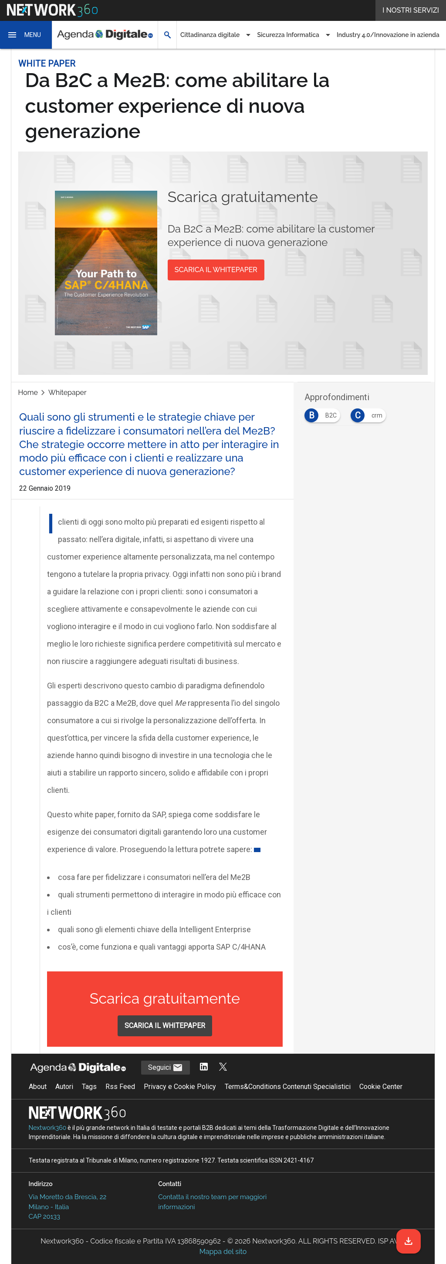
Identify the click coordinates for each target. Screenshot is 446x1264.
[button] (26, 35)
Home (28, 392)
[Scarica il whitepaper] (408, 1241)
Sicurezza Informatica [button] (288, 34)
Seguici (165, 1067)
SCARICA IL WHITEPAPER (216, 270)
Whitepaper (67, 392)
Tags (89, 1086)
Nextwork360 (48, 1127)
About (38, 1086)
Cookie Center (380, 1086)
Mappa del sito (223, 1251)
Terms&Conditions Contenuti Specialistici (288, 1086)
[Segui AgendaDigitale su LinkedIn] (204, 1067)
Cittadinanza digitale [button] (210, 34)
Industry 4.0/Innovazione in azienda (388, 34)
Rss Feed (120, 1086)
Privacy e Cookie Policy (180, 1086)
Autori (64, 1086)
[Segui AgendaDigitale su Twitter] (223, 1067)
